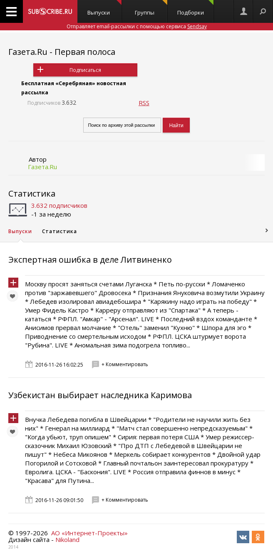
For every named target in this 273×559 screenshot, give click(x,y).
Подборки (195, 8)
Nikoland (67, 539)
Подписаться (85, 70)
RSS (144, 103)
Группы (151, 8)
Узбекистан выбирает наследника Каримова (100, 395)
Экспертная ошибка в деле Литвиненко (90, 259)
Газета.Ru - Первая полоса (61, 51)
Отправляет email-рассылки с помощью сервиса (137, 26)
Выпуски (104, 8)
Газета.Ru (42, 167)
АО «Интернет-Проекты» (89, 533)
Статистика (31, 193)
